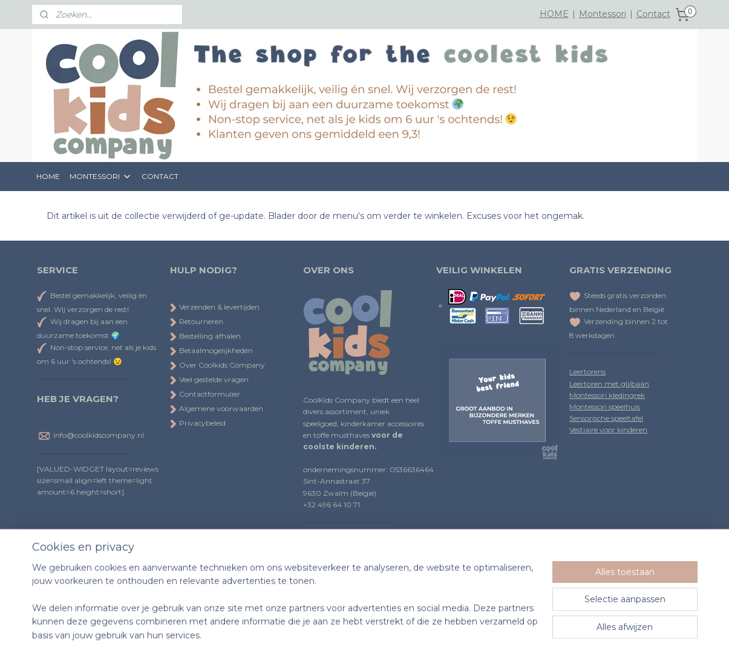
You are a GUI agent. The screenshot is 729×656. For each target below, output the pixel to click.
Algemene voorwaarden (216, 408)
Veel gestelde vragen (209, 379)
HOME (554, 13)
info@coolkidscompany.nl (98, 435)
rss (348, 633)
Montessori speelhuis (604, 406)
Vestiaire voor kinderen (608, 429)
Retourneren (196, 321)
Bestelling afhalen (205, 335)
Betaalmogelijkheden (211, 350)
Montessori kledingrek (607, 395)
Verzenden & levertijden (219, 306)
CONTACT (160, 176)
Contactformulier (205, 393)
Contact (653, 13)
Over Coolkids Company (217, 364)
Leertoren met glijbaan (609, 383)
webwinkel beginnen (393, 633)
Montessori (602, 13)
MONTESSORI (101, 176)
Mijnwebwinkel (498, 633)
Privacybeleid (198, 422)
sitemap (325, 633)
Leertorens (587, 371)
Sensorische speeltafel (606, 418)
